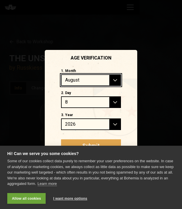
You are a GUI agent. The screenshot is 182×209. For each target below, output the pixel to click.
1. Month (68, 71)
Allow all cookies (26, 199)
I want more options (70, 199)
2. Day (66, 93)
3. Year (67, 115)
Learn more (47, 184)
